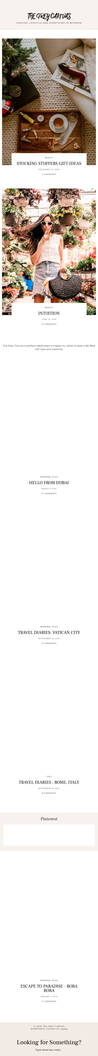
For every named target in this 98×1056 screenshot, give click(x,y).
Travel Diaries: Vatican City (49, 632)
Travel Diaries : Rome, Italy (49, 782)
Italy (49, 776)
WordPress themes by (49, 1029)
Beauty (49, 158)
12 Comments (49, 643)
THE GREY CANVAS (49, 16)
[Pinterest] (14, 835)
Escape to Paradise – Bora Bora (49, 988)
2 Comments (49, 174)
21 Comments (49, 493)
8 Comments (49, 793)
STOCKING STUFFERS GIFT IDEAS (49, 163)
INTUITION (49, 313)
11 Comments (49, 1001)
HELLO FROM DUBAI (49, 482)
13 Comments (49, 324)
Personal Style (49, 477)
